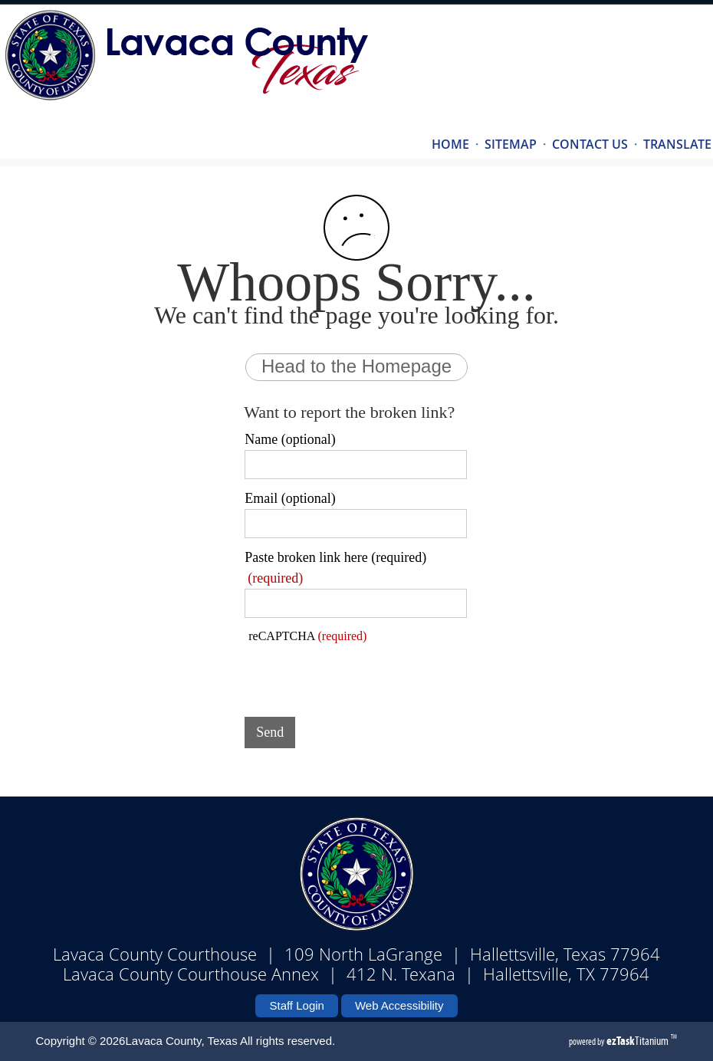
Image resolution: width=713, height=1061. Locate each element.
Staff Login (296, 1005)
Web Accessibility (399, 1005)
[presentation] (361, 675)
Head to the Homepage (356, 366)
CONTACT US (590, 144)
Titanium (638, 1040)
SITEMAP (511, 144)
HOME (450, 144)
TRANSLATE (677, 144)
